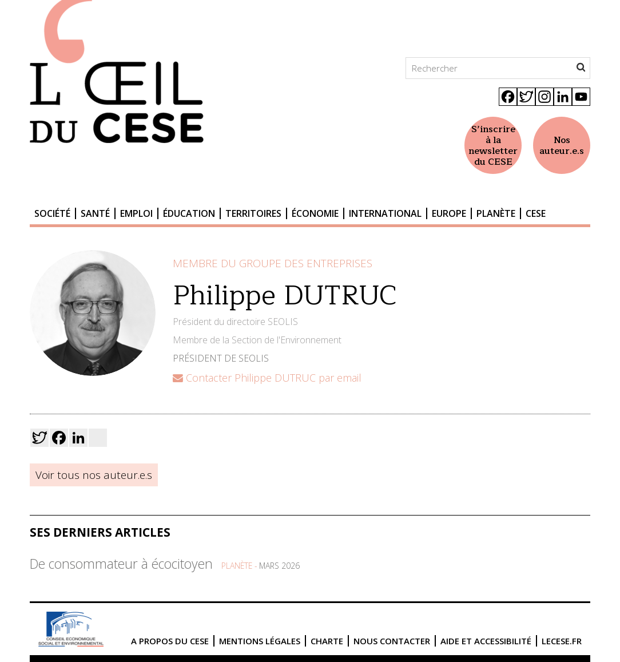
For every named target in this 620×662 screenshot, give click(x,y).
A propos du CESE (170, 641)
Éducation (189, 213)
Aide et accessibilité (485, 641)
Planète (495, 213)
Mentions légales (259, 641)
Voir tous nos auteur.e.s (93, 474)
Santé (95, 213)
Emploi (136, 213)
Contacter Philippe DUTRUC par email (267, 377)
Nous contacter (391, 641)
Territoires (253, 213)
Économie (315, 213)
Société (52, 213)
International (385, 213)
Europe (449, 213)
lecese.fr (562, 641)
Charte (327, 641)
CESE (536, 213)
